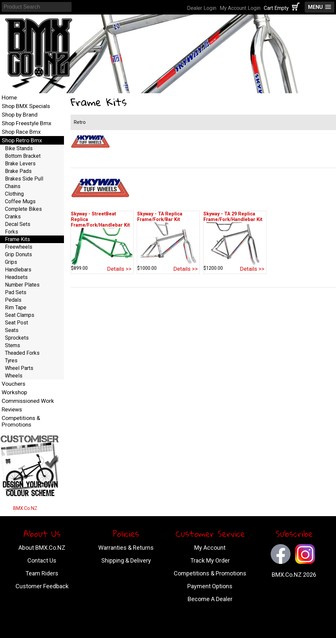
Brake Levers (20, 163)
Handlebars (18, 269)
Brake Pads (18, 171)
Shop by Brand (20, 114)
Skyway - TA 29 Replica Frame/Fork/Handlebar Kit (232, 216)
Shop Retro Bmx (22, 140)
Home (9, 97)
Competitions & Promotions (21, 421)
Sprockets (17, 338)
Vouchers (13, 383)
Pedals (13, 300)
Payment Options (209, 586)
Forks (11, 232)
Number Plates (22, 285)
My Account (210, 547)
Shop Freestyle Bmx (26, 123)
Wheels (13, 376)
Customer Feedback (42, 586)
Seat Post (16, 322)
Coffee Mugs (20, 201)
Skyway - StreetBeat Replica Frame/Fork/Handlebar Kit (100, 219)
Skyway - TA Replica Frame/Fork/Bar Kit (159, 216)
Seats (11, 330)
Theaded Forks (22, 353)
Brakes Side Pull (24, 179)
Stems (12, 345)
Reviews (12, 409)
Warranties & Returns (126, 547)
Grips (11, 262)
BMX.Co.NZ (25, 508)
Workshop (14, 392)
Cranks (13, 216)
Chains (12, 186)
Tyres (11, 360)
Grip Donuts (18, 254)
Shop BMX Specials (26, 106)
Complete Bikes (23, 209)
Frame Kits (17, 239)
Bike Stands (19, 148)
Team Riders (41, 573)
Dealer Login (201, 8)
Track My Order (210, 560)
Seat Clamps (19, 315)
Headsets (16, 277)
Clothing (14, 194)
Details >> (119, 268)
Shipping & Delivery (126, 560)
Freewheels (18, 247)
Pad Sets (15, 292)
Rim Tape (15, 307)
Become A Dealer (210, 599)
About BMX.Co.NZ (41, 547)
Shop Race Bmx (21, 131)
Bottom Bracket (23, 156)
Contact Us (41, 560)
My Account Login (240, 8)
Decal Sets (17, 224)
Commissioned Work (28, 401)
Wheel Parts (19, 368)
